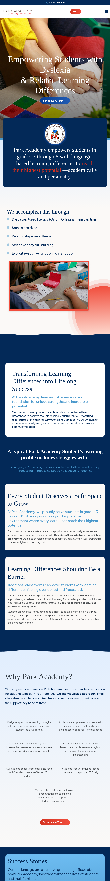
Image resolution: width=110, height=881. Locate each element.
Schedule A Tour (53, 100)
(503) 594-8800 (56, 2)
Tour (74, 11)
